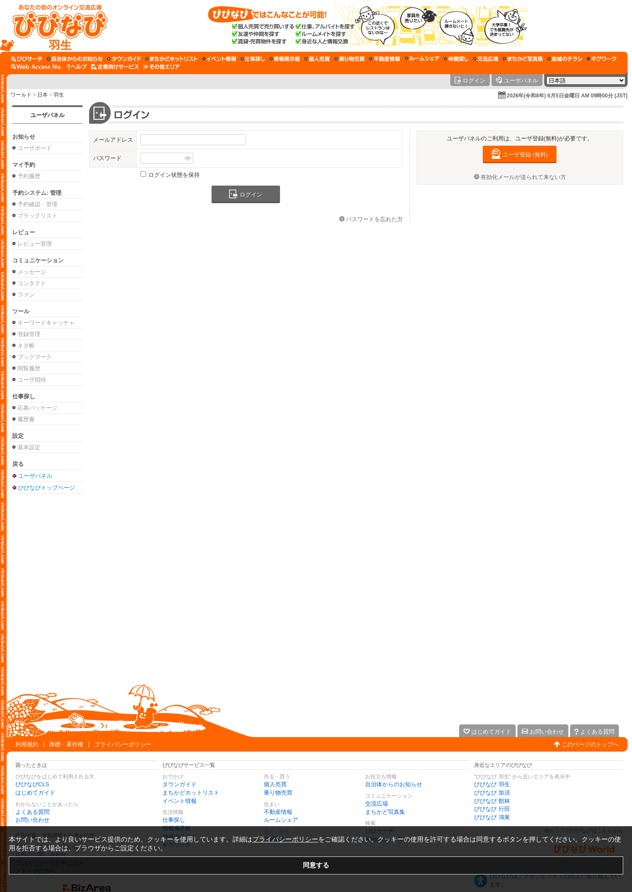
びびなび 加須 (492, 792)
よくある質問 (32, 812)
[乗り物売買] (349, 58)
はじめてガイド (35, 792)
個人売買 (275, 784)
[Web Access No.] (36, 66)
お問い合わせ (32, 820)
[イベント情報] (219, 58)
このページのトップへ (590, 744)
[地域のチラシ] (564, 58)
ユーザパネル (47, 115)
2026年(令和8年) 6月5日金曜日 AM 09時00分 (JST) (567, 96)
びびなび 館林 (492, 801)
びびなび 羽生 (492, 784)
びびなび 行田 (492, 809)
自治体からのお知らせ (393, 784)
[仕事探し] (253, 58)
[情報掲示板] (284, 58)
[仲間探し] (456, 58)
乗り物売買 (278, 792)
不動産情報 (278, 812)
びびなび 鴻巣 (492, 817)
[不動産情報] (384, 58)
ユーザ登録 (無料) (525, 154)
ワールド (21, 95)
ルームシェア (281, 820)
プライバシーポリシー (122, 744)
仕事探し (173, 820)
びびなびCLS (32, 784)
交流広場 (376, 803)
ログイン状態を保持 (174, 175)
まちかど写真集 (385, 812)
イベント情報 (179, 801)
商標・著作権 (66, 744)
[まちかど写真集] (523, 58)
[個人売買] (317, 58)
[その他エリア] (161, 66)
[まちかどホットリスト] (171, 58)
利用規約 (26, 744)
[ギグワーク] (602, 58)
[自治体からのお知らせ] (75, 58)
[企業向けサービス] (115, 66)
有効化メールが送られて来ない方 (523, 177)
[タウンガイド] (124, 58)
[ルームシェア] (422, 58)
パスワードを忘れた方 (374, 219)
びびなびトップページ (46, 487)
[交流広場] (485, 58)
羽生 (59, 95)
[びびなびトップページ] (56, 26)
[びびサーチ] (27, 58)
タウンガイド (179, 784)
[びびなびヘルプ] (77, 66)
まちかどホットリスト (190, 792)
